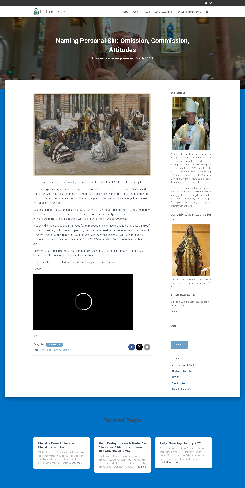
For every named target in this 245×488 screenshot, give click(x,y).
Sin (69, 349)
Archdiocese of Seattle (184, 365)
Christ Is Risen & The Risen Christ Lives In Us (57, 445)
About (136, 12)
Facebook (202, 3)
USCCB (175, 377)
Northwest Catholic (182, 371)
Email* (183, 329)
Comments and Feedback (188, 12)
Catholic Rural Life (181, 389)
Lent (65, 349)
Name (183, 314)
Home (125, 12)
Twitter (206, 3)
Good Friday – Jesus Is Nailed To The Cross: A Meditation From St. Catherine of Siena (122, 447)
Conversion (46, 349)
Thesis (147, 12)
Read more (77, 462)
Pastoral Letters (163, 12)
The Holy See (178, 383)
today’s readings (69, 182)
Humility (57, 349)
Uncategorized (54, 344)
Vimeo (210, 3)
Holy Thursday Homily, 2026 (181, 443)
